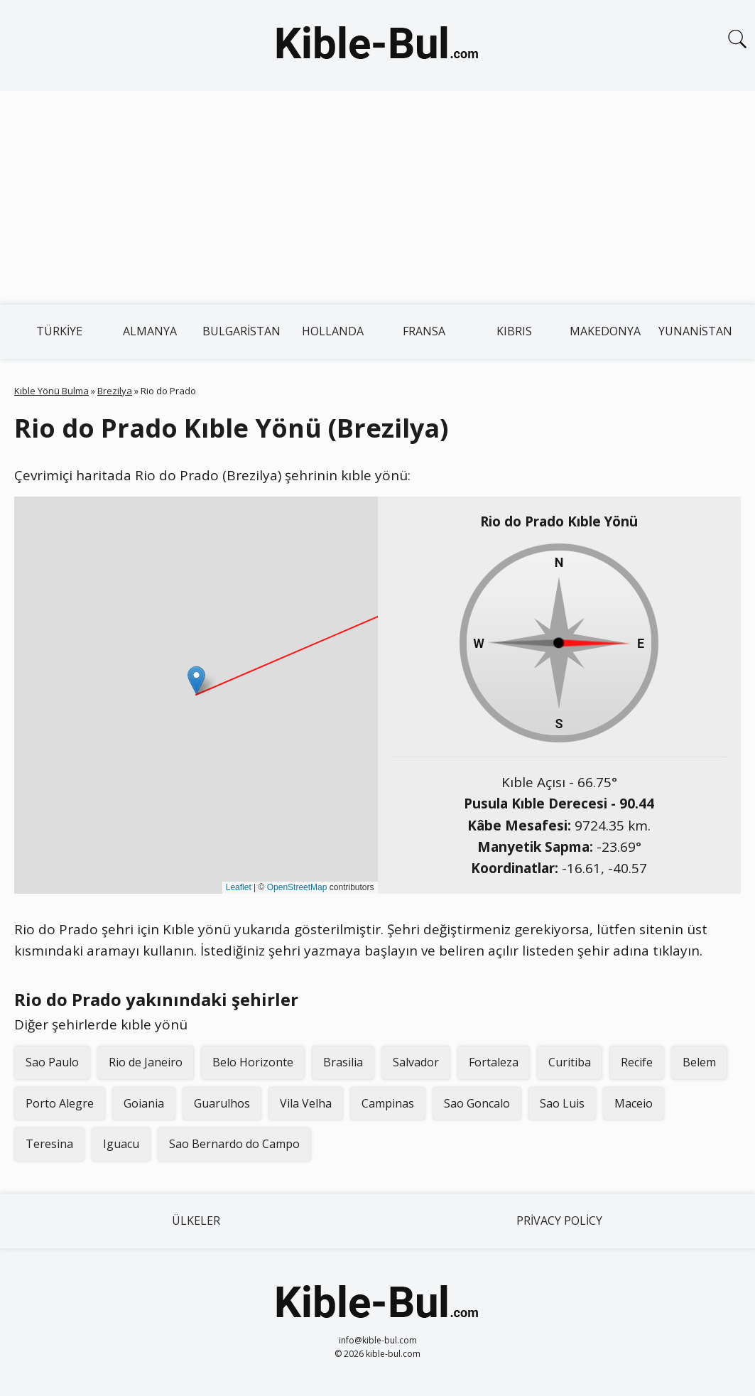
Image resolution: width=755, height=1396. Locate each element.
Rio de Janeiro (146, 1062)
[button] (196, 680)
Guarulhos (222, 1103)
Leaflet (238, 887)
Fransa (424, 331)
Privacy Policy (559, 1220)
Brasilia (343, 1062)
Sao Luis (562, 1103)
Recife (637, 1062)
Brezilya (114, 390)
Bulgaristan (241, 331)
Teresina (49, 1144)
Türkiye (59, 331)
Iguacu (121, 1144)
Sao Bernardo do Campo (234, 1144)
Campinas (388, 1103)
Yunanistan (695, 331)
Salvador (416, 1062)
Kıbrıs (514, 331)
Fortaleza (493, 1062)
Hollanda (333, 331)
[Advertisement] (377, 197)
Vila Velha (306, 1103)
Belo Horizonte (252, 1062)
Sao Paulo (52, 1062)
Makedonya (605, 331)
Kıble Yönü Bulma (51, 390)
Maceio (633, 1103)
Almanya (150, 331)
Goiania (144, 1103)
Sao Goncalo (477, 1103)
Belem (699, 1062)
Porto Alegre (60, 1103)
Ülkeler (196, 1220)
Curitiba (569, 1062)
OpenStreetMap (297, 887)
